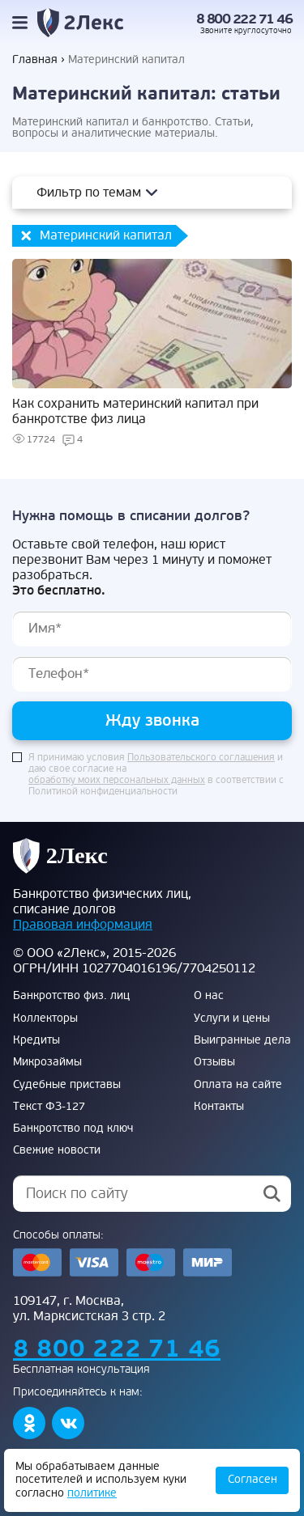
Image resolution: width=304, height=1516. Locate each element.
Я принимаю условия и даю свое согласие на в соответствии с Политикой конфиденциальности (156, 775)
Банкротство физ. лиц (71, 995)
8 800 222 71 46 (244, 19)
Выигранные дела (242, 1040)
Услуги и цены (232, 1018)
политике (92, 1493)
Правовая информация (82, 925)
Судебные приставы (67, 1084)
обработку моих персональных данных (116, 780)
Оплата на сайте (238, 1084)
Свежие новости (57, 1150)
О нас (209, 995)
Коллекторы (45, 1018)
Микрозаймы (47, 1062)
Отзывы (214, 1062)
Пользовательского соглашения (201, 758)
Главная (35, 60)
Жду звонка (152, 720)
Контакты (219, 1106)
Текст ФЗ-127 (49, 1106)
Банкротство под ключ (73, 1128)
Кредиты (36, 1040)
